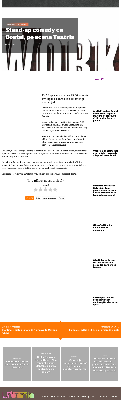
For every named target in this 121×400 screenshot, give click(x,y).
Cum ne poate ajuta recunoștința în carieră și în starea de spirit (104, 279)
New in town (46, 333)
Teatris (61, 198)
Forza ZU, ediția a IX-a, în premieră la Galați (94, 305)
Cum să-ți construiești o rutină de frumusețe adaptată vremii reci (105, 147)
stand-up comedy (49, 198)
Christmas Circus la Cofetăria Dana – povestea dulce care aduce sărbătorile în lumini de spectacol (105, 180)
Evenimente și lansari (16, 24)
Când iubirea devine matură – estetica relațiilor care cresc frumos (105, 246)
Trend (104, 332)
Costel (38, 198)
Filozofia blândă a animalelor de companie (105, 213)
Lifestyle (17, 336)
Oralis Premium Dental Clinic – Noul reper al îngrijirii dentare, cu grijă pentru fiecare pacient (105, 113)
